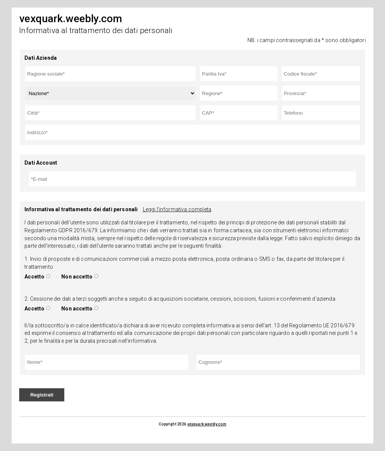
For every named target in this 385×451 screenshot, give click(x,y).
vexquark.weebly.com (206, 424)
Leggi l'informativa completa (177, 209)
